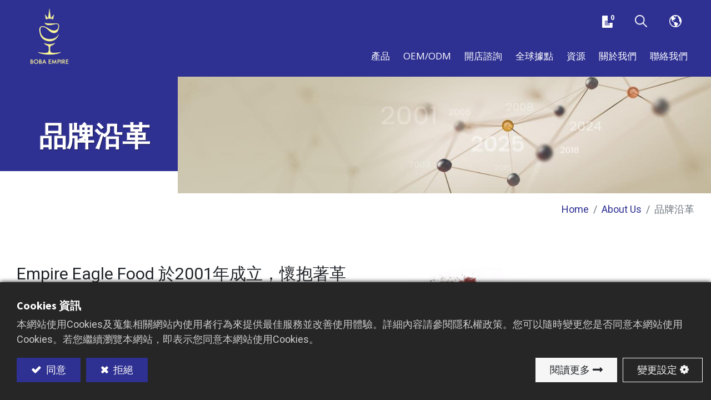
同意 (55, 369)
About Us (622, 217)
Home (575, 217)
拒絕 (122, 369)
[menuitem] (534, 60)
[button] (641, 24)
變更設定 (657, 369)
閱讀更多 (570, 369)
